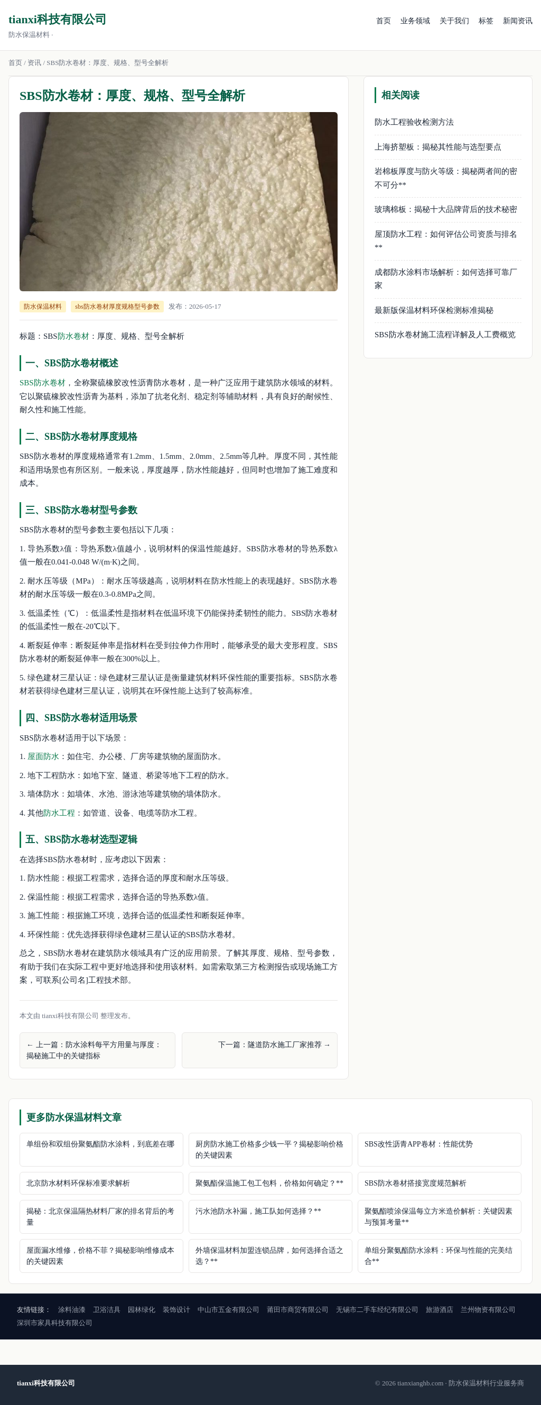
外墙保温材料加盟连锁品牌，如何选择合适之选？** (269, 1255)
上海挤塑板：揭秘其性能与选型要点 (438, 147)
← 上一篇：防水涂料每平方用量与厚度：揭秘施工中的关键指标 (94, 1050)
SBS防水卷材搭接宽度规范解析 (416, 1183)
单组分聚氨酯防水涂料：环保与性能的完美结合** (438, 1255)
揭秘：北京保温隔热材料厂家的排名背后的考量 (100, 1216)
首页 (383, 21)
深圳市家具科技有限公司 (54, 1323)
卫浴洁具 (106, 1310)
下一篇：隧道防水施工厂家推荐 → (274, 1045)
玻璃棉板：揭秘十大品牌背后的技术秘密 (446, 209)
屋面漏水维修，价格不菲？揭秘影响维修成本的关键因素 (100, 1255)
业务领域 (415, 21)
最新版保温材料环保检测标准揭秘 (434, 310)
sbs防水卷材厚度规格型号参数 (117, 306)
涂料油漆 (72, 1310)
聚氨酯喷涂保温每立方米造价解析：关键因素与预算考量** (438, 1216)
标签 (486, 21)
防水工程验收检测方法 (414, 122)
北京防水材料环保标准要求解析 (78, 1183)
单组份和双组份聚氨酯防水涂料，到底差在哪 (100, 1144)
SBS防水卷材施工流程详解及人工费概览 (445, 334)
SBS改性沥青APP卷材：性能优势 (419, 1144)
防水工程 (59, 813)
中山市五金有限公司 (228, 1310)
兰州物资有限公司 (488, 1310)
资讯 (34, 63)
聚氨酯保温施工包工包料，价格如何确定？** (269, 1183)
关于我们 (454, 21)
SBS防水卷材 (43, 382)
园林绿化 (141, 1310)
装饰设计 (176, 1310)
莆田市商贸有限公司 (298, 1310)
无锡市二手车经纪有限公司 (377, 1310)
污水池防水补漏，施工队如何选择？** (258, 1211)
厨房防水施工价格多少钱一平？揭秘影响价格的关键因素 (269, 1149)
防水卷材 (73, 336)
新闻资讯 (518, 21)
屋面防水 (43, 756)
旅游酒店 (439, 1310)
